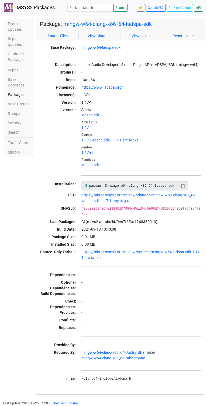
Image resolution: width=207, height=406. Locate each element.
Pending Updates (15, 27)
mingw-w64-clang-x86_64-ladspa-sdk (107, 24)
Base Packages (16, 82)
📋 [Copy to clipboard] (183, 186)
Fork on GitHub (180, 8)
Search (121, 8)
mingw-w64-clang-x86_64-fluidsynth (111, 352)
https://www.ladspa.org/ (102, 87)
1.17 (85, 127)
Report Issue (183, 36)
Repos (13, 70)
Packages (16, 94)
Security (14, 123)
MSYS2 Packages (29, 7)
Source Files (58, 36)
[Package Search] (90, 7)
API (198, 8)
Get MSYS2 (156, 8)
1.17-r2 (87, 152)
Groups (14, 113)
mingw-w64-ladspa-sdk (100, 47)
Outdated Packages (16, 57)
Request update (65, 403)
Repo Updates (15, 42)
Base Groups (18, 104)
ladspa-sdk (90, 115)
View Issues (141, 36)
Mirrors (14, 152)
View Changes (99, 36)
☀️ (141, 8)
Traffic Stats (18, 143)
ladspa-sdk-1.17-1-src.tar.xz (114, 140)
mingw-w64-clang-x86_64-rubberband (113, 358)
